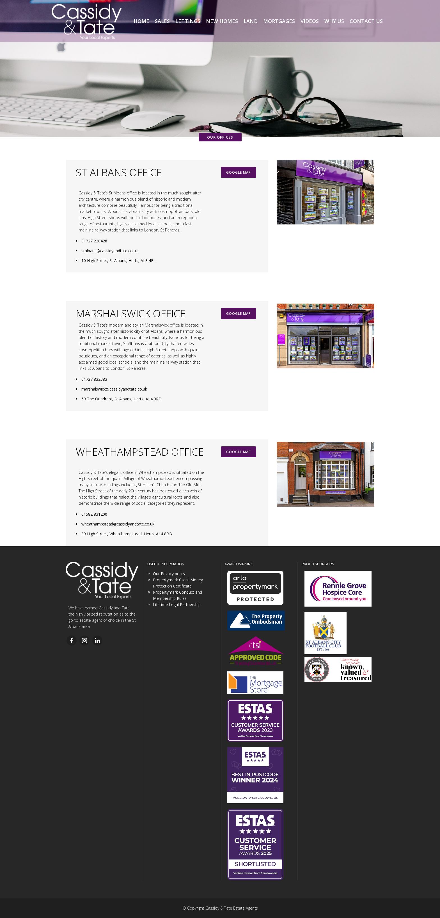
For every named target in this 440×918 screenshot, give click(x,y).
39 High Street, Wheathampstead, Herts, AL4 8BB (126, 533)
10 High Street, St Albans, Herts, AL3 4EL (118, 260)
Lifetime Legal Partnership (177, 604)
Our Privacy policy (169, 573)
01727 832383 (94, 379)
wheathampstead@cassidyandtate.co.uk (117, 524)
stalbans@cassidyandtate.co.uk (109, 250)
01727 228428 (94, 241)
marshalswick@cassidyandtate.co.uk (114, 389)
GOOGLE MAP (238, 172)
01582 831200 (94, 514)
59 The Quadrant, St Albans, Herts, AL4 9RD (121, 398)
